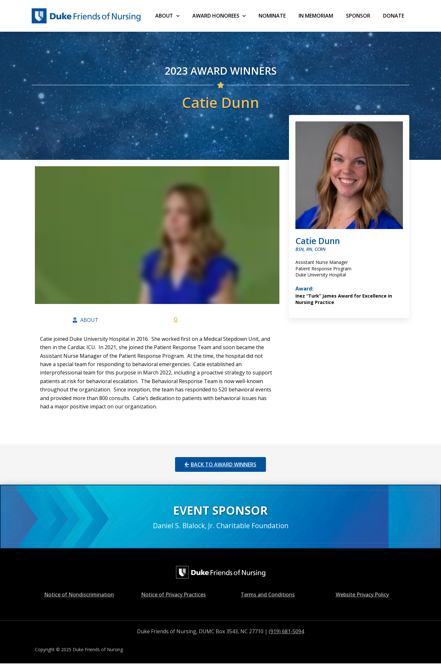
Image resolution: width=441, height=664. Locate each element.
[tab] (85, 320)
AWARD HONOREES (219, 16)
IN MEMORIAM (316, 15)
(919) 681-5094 (286, 631)
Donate (393, 15)
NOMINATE (272, 15)
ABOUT (167, 16)
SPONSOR (358, 15)
